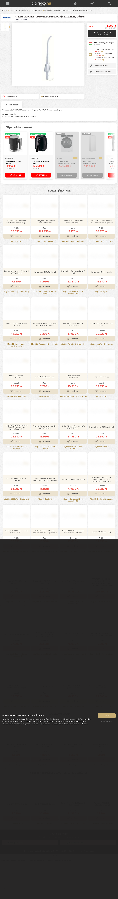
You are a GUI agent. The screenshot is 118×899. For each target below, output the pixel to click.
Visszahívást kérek (101, 65)
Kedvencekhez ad (10, 96)
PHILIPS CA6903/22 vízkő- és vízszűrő (16, 359)
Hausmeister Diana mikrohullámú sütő (73, 307)
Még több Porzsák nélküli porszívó (101, 277)
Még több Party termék (45, 277)
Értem (107, 716)
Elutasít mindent (106, 721)
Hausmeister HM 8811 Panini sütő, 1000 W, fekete (16, 307)
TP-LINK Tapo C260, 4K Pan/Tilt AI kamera (101, 359)
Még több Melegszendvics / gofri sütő (44, 379)
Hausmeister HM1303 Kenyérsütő (101, 462)
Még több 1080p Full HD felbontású (16, 534)
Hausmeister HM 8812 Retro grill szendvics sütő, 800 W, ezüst (44, 359)
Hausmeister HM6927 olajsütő (101, 307)
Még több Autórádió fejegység (73, 277)
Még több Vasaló (45, 432)
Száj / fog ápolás (36, 10)
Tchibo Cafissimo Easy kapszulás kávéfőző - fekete (44, 462)
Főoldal (4, 10)
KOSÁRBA (17, 175)
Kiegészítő (48, 10)
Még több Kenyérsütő (101, 482)
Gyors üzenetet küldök (103, 71)
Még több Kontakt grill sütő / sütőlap (16, 327)
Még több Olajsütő (101, 327)
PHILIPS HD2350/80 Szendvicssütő (73, 412)
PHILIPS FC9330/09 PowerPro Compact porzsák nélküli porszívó (102, 257)
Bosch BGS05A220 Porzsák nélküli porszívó (73, 359)
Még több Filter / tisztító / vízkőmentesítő (16, 380)
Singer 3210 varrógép (101, 412)
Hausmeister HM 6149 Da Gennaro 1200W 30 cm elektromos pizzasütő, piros (101, 514)
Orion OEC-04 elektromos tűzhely (73, 514)
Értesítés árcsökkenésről (50, 96)
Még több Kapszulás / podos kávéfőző (16, 483)
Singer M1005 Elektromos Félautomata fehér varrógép (16, 257)
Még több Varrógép (16, 277)
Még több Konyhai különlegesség (101, 534)
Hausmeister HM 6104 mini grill (45, 307)
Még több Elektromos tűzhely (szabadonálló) (73, 535)
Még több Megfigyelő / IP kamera (101, 379)
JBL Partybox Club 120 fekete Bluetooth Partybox (45, 257)
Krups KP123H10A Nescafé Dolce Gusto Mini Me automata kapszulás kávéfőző (16, 462)
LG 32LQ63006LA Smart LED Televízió (16, 514)
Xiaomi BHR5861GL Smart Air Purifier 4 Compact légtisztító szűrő (45, 514)
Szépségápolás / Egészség (18, 10)
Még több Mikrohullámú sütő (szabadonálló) (73, 328)
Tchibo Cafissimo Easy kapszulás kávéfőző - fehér (73, 462)
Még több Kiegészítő (45, 534)
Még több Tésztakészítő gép (16, 432)
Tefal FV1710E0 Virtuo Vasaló (44, 412)
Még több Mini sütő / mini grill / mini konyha (44, 328)
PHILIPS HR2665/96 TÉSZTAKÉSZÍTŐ (16, 412)
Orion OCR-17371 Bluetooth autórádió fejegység (73, 257)
